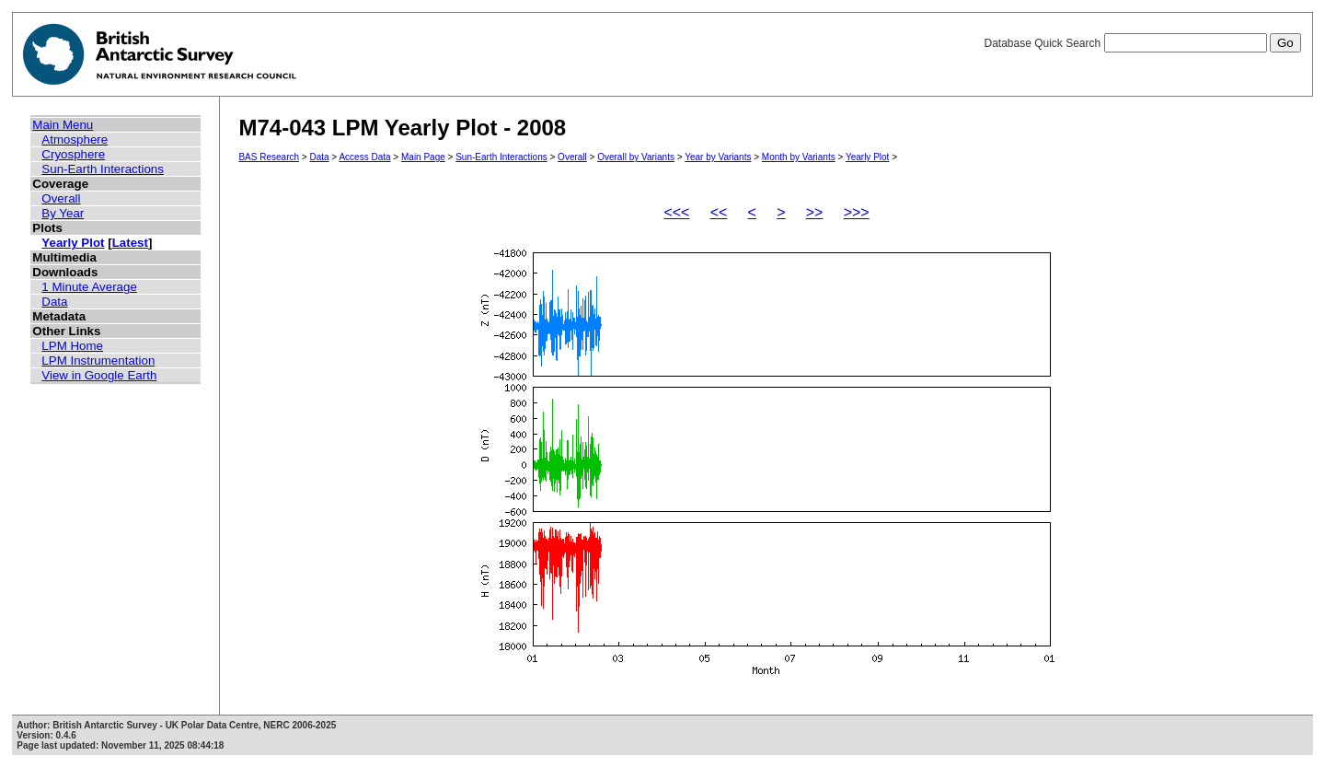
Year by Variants (718, 157)
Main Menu (62, 125)
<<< (676, 212)
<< (719, 212)
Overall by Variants (635, 157)
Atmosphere (74, 139)
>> (815, 212)
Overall (60, 198)
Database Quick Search (1142, 43)
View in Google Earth (98, 375)
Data (54, 301)
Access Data (364, 157)
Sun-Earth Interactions (102, 169)
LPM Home (72, 346)
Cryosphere (73, 154)
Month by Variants (798, 157)
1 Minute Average (89, 287)
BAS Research (268, 157)
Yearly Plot (72, 243)
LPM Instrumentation (98, 360)
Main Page (423, 157)
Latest (130, 243)
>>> (857, 212)
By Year (62, 213)
